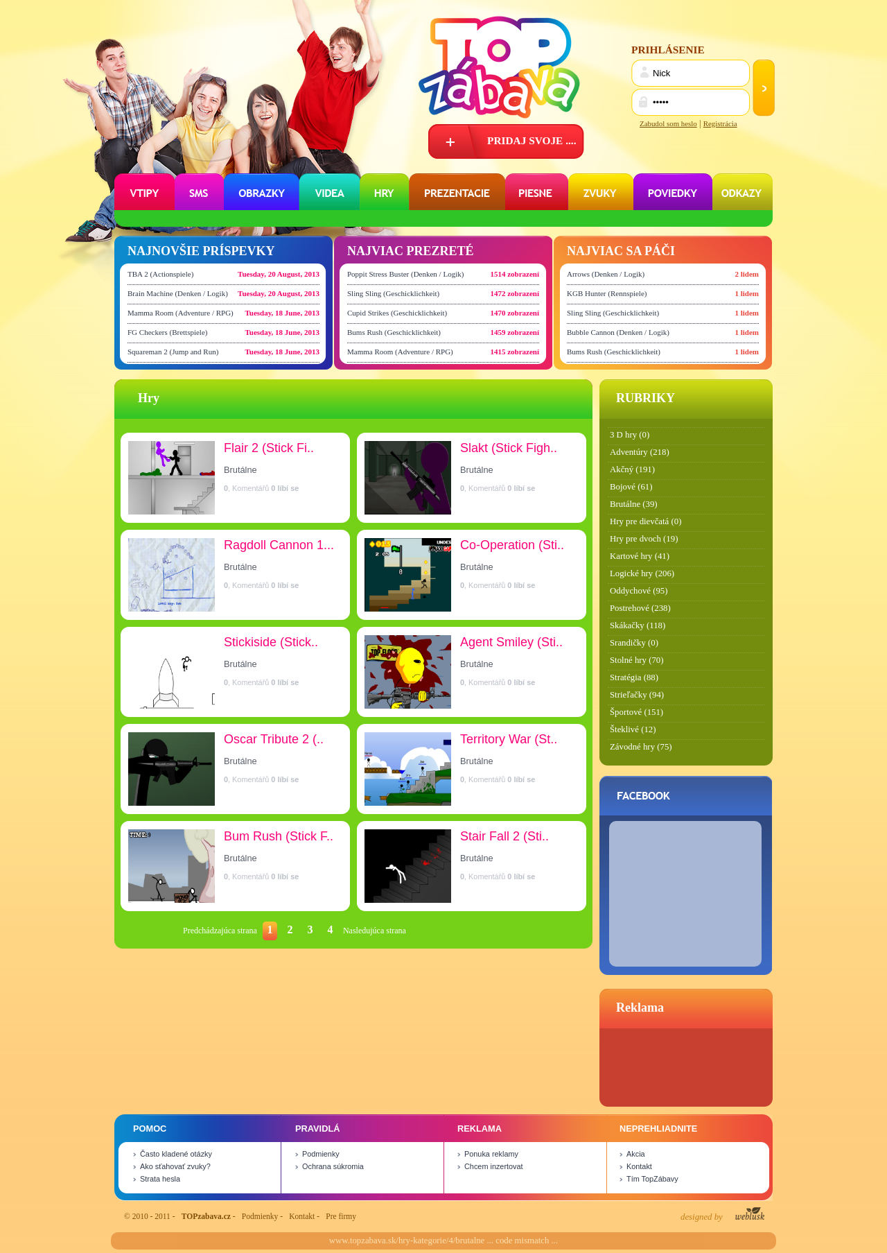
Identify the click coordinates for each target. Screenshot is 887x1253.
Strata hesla (160, 1179)
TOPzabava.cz (206, 1216)
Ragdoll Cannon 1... (279, 545)
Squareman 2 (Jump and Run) (173, 351)
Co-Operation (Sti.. (512, 545)
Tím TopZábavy (652, 1179)
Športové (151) (636, 712)
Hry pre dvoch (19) (644, 539)
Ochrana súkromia (333, 1166)
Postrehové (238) (640, 608)
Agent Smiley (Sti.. (511, 642)
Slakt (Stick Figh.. (508, 448)
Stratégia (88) (634, 677)
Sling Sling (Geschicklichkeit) (393, 293)
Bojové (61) (631, 487)
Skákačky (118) (637, 625)
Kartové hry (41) (639, 556)
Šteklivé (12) (633, 729)
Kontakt (639, 1166)
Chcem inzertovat (493, 1166)
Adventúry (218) (639, 452)
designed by (722, 1214)
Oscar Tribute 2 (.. (274, 739)
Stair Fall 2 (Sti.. (504, 836)
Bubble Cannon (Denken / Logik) (618, 332)
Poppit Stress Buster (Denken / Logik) (405, 274)
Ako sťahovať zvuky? (175, 1166)
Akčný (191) (632, 469)
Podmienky (321, 1154)
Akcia (635, 1154)
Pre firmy (341, 1216)
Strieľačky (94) (637, 695)
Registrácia (720, 123)
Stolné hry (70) (636, 660)
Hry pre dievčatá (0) (645, 521)
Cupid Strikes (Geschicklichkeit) (397, 313)
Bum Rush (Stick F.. (278, 836)
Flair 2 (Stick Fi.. (269, 448)
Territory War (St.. (508, 739)
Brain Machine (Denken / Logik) (178, 293)
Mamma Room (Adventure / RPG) (181, 313)
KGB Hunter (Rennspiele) (607, 293)
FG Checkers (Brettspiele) (167, 332)
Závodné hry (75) (641, 747)
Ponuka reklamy (491, 1154)
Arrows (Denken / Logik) (605, 274)
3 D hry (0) (629, 435)
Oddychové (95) (639, 591)
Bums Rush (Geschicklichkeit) (394, 332)
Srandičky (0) (634, 643)
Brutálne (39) (634, 504)
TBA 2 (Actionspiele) (160, 274)
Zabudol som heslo (668, 123)
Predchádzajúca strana (220, 930)
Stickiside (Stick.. (271, 642)
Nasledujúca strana (374, 930)
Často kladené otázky (176, 1154)
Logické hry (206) (642, 573)
